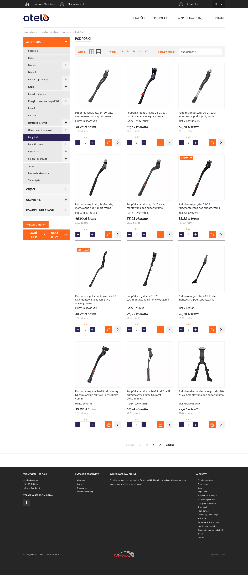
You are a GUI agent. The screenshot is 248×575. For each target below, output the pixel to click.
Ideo (223, 554)
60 (146, 51)
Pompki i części (36, 144)
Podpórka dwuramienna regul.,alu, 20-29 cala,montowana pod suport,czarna (201, 393)
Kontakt (218, 18)
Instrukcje (202, 518)
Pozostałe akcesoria (38, 173)
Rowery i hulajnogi (40, 210)
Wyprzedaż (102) (190, 18)
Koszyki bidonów (37, 94)
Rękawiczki (33, 151)
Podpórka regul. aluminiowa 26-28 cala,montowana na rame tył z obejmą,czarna (95, 299)
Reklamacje (203, 507)
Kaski (31, 86)
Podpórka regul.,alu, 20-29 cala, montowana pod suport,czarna (197, 114)
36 (134, 51)
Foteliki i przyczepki (38, 79)
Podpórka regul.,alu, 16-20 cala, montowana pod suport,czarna (145, 206)
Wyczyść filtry (36, 224)
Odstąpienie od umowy (208, 503)
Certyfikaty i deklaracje (208, 514)
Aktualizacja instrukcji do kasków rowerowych (208, 524)
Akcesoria (33, 42)
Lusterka (32, 115)
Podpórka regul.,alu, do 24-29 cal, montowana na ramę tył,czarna (147, 114)
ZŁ (216, 4)
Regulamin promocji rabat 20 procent (210, 532)
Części (30, 189)
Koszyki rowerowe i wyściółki (43, 101)
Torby (31, 166)
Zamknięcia (34, 180)
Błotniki (32, 65)
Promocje (161, 18)
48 (140, 51)
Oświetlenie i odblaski (40, 130)
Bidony (32, 57)
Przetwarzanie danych (207, 495)
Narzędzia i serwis (37, 122)
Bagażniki (33, 50)
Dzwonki (32, 72)
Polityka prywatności (207, 499)
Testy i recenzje (204, 484)
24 (128, 51)
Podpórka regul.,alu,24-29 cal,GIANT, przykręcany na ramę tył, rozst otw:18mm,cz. (148, 394)
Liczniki (32, 108)
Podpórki (33, 137)
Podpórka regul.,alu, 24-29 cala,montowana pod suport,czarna (199, 206)
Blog (200, 488)
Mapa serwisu (203, 510)
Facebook (26, 502)
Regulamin (202, 491)
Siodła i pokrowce (37, 158)
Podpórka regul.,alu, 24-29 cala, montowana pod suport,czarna (94, 114)
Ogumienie (33, 200)
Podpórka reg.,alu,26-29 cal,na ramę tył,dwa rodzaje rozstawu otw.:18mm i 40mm (97, 394)
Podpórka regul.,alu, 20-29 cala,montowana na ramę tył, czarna (148, 297)
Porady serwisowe (205, 480)
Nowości (138, 18)
